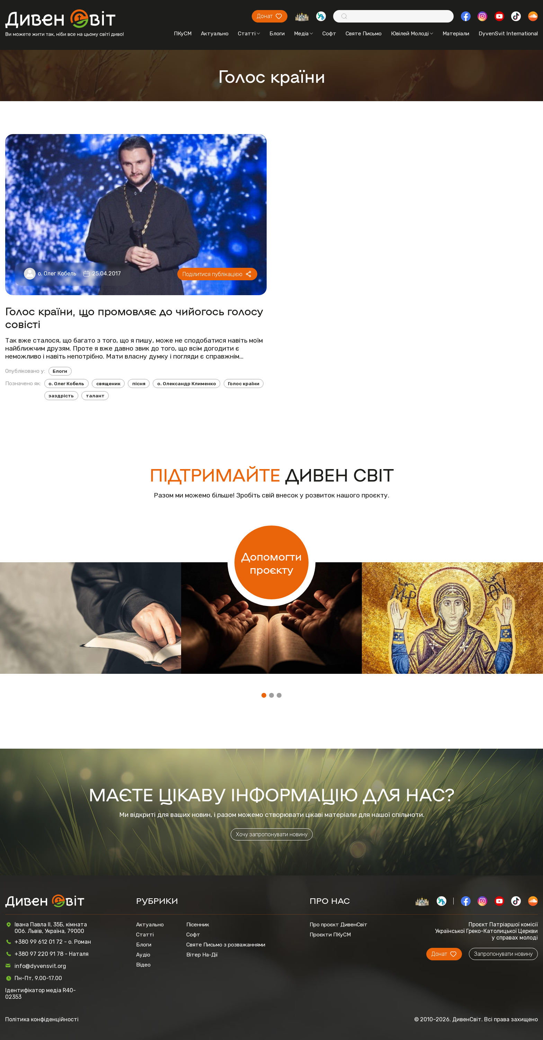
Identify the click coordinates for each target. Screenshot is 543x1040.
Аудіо (143, 954)
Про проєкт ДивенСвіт (338, 924)
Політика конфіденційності (42, 1019)
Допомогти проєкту (271, 562)
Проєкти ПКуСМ (330, 934)
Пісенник (197, 924)
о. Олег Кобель (57, 273)
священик (108, 383)
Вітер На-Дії (202, 954)
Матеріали (456, 33)
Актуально (215, 33)
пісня (138, 383)
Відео (143, 964)
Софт (329, 33)
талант (95, 395)
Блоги (277, 33)
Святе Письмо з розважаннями (225, 944)
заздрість (61, 395)
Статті (249, 33)
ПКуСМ (183, 33)
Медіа (303, 33)
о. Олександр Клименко (186, 383)
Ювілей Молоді (412, 33)
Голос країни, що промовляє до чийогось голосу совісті (134, 317)
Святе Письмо (364, 33)
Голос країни (243, 383)
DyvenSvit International (508, 33)
